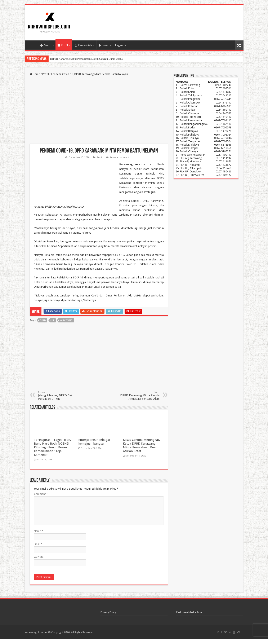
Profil (63, 45)
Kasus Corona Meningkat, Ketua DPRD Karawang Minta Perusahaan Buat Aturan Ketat (141, 445)
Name (38, 531)
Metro (45, 45)
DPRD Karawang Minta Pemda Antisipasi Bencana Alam (138, 395)
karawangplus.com (36, 632)
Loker (103, 45)
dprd (43, 320)
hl (53, 320)
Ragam (119, 45)
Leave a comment (119, 157)
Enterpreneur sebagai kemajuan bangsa (94, 441)
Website (39, 557)
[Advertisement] (99, 110)
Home (32, 44)
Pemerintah (83, 45)
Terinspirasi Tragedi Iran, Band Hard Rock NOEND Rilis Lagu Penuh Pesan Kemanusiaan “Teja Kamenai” (52, 447)
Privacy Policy (108, 612)
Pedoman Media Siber (189, 612)
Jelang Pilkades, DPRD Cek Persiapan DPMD (59, 395)
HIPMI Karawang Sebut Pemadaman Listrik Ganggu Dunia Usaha (86, 58)
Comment (41, 493)
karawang (66, 320)
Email (38, 544)
